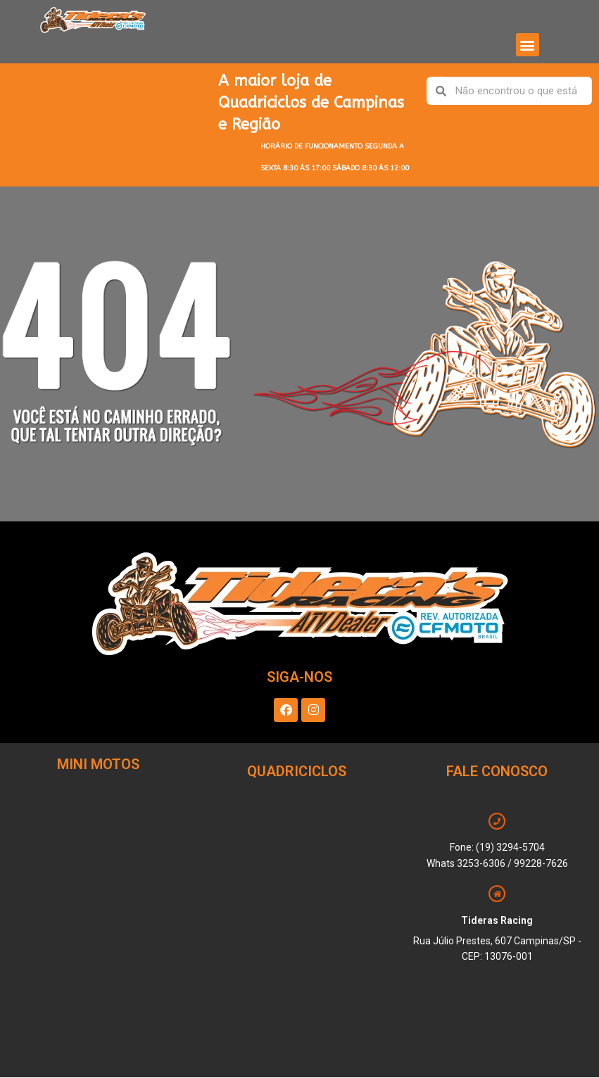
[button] (527, 44)
